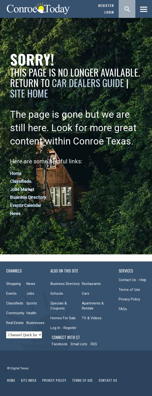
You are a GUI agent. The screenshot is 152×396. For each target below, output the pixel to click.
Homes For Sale (63, 318)
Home (15, 173)
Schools (56, 293)
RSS (94, 344)
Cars (85, 293)
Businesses (35, 323)
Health (31, 313)
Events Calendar (25, 205)
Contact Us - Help (132, 280)
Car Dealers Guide (88, 83)
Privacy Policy (129, 299)
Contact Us (108, 380)
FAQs (123, 309)
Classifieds (20, 181)
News (15, 213)
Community (15, 313)
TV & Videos (92, 318)
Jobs (30, 293)
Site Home (29, 93)
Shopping (13, 284)
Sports (31, 303)
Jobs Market (22, 189)
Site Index (29, 380)
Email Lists (79, 344)
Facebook (59, 344)
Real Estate (15, 323)
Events (11, 293)
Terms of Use (129, 290)
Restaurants (91, 284)
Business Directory (28, 197)
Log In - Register (63, 328)
